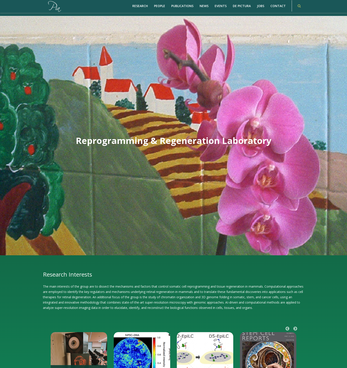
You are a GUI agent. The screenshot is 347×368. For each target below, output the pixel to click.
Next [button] (295, 329)
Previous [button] (287, 329)
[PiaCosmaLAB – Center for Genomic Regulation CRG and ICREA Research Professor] (54, 6)
